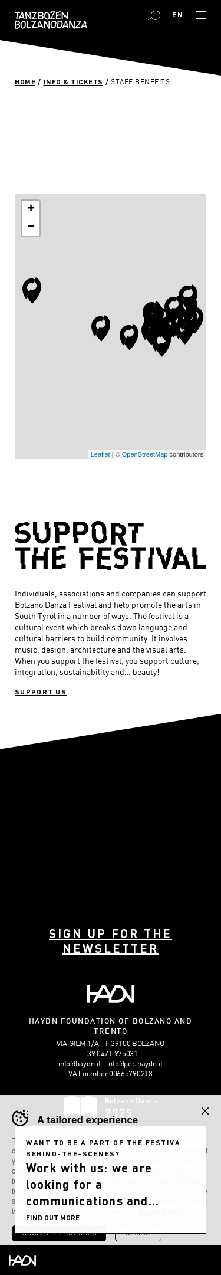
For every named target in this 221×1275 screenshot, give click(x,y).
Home (25, 81)
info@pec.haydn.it (135, 1063)
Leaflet (100, 454)
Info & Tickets (73, 81)
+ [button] (31, 209)
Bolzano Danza (51, 20)
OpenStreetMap (145, 454)
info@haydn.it (79, 1063)
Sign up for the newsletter (110, 940)
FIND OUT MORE (53, 1217)
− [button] (31, 227)
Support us (41, 691)
